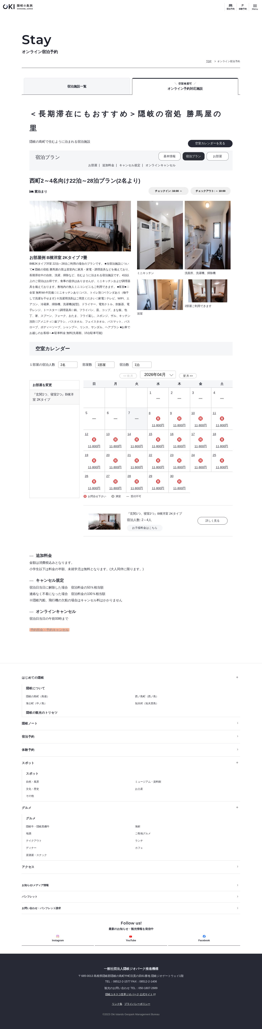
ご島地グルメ (143, 831)
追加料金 (107, 166)
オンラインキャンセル (161, 166)
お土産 (139, 786)
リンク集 (116, 1004)
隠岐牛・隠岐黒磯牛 (37, 824)
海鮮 (137, 824)
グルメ (130, 805)
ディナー (31, 845)
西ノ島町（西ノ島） (147, 691)
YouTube (131, 937)
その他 (30, 793)
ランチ (139, 838)
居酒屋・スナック (36, 852)
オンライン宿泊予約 (228, 61)
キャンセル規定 (130, 166)
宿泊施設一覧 (77, 87)
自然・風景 (32, 778)
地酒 (28, 831)
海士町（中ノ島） (36, 698)
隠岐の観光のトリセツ (43, 708)
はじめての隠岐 (130, 672)
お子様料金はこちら (145, 522)
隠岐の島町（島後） (37, 691)
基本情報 (167, 157)
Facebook (204, 937)
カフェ (139, 845)
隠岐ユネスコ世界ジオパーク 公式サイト (90, 994)
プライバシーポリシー (138, 1004)
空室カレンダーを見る (210, 144)
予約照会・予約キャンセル (48, 624)
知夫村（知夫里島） (147, 698)
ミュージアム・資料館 (148, 778)
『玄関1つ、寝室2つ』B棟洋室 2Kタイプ (156, 508)
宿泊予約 (231, 9)
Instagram (58, 937)
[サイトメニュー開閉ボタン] (255, 7)
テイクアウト (34, 838)
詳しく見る (213, 515)
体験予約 (243, 9)
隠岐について (36, 683)
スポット (130, 759)
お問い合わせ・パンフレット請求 (43, 907)
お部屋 (217, 157)
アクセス (28, 865)
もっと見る (215, 318)
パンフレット (30, 895)
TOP (207, 61)
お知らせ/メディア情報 (36, 883)
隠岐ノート (30, 719)
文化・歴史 (32, 786)
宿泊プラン (192, 157)
